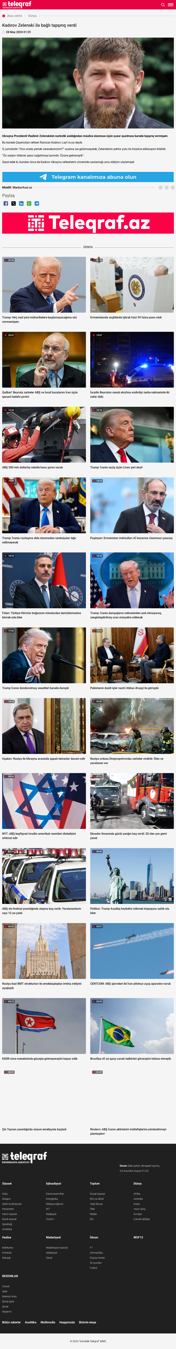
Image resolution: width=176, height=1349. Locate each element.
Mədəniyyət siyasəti (57, 1247)
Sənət (49, 1257)
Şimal (5, 1306)
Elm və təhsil (97, 1198)
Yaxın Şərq (139, 1209)
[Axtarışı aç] (163, 5)
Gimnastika (96, 1252)
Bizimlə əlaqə (87, 1322)
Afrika (137, 1193)
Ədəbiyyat (51, 1252)
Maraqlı (6, 1257)
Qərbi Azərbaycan (12, 1203)
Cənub (5, 1286)
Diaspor (6, 1198)
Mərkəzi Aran (9, 1296)
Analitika (7, 1229)
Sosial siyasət (97, 1193)
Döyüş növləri (97, 1257)
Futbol (93, 1267)
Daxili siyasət (9, 1219)
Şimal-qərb (8, 1301)
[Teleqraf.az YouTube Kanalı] (88, 223)
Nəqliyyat (51, 1214)
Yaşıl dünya (96, 1203)
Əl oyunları (96, 1262)
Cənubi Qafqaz (142, 1219)
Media (93, 1214)
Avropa (138, 1214)
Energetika (52, 1198)
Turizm (50, 1219)
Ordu (5, 1193)
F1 (91, 1247)
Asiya (137, 1203)
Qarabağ (7, 1224)
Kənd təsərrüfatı (55, 1193)
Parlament (8, 1209)
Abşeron (7, 1311)
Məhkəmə (7, 1247)
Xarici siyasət (9, 1214)
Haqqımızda (67, 1322)
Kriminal (6, 1252)
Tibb (92, 1209)
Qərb (4, 1291)
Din (92, 1219)
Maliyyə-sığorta (54, 1203)
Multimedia (48, 1322)
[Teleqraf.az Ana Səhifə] (17, 4)
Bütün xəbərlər (11, 1322)
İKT (48, 1209)
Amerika (138, 1198)
